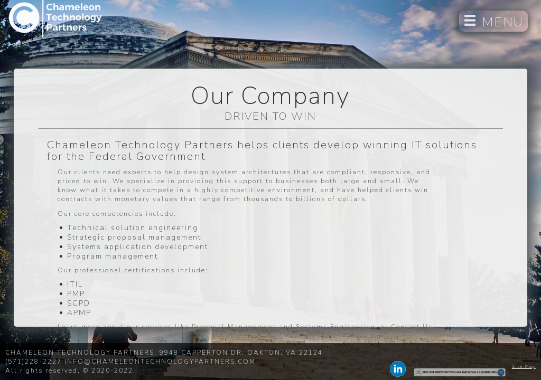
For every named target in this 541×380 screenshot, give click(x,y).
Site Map (524, 366)
